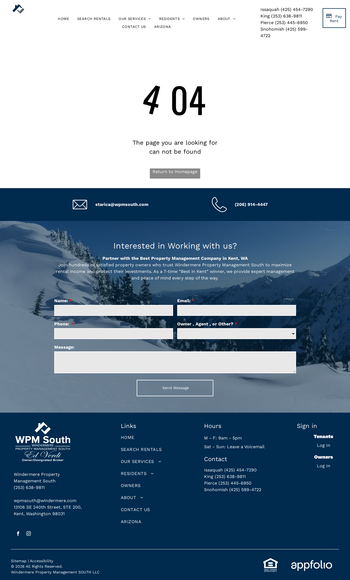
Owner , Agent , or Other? (205, 324)
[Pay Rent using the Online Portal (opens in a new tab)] (334, 18)
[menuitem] (63, 19)
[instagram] (28, 534)
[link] (162, 27)
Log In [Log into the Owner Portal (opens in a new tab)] (323, 465)
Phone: (61, 324)
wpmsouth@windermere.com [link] (45, 500)
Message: (64, 347)
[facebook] (18, 534)
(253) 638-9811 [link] (29, 487)
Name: (61, 300)
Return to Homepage (175, 171)
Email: (184, 300)
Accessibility (41, 561)
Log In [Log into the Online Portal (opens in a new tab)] (323, 445)
